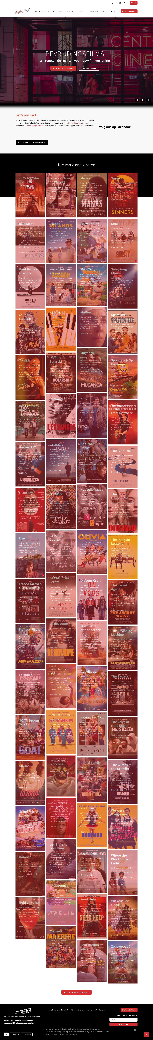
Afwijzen (15, 1034)
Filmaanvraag (129, 11)
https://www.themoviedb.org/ (55, 1034)
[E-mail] (123, 1020)
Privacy (59, 1032)
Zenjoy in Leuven (91, 1032)
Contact (113, 11)
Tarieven (94, 11)
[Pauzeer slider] (148, 100)
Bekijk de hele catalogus (76, 992)
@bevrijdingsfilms (75, 123)
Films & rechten (41, 11)
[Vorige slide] (137, 100)
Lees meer (26, 1034)
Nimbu (107, 1032)
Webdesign (65, 1032)
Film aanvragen (89, 68)
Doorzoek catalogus (63, 68)
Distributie (58, 11)
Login (133, 3)
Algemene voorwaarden (72, 1034)
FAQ (103, 11)
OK (6, 1034)
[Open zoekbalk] (112, 3)
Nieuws (70, 11)
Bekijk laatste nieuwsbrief (31, 142)
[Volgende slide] (142, 100)
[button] (146, 1034)
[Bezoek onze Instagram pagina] (120, 3)
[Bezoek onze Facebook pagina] (116, 3)
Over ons (82, 11)
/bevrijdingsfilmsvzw (36, 125)
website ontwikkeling (76, 1032)
